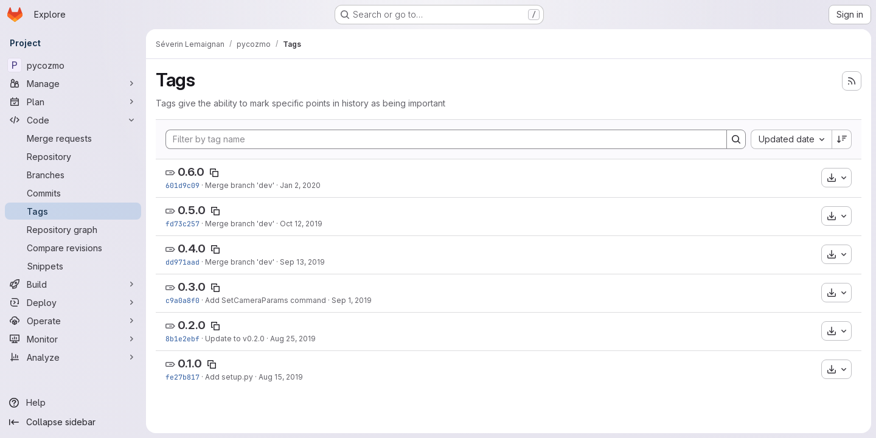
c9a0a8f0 (182, 300)
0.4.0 (192, 248)
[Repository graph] (73, 229)
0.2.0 (192, 325)
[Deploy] (73, 302)
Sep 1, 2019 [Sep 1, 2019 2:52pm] (352, 300)
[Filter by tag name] (446, 139)
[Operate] (73, 320)
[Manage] (73, 83)
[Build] (73, 284)
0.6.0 (191, 172)
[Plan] (73, 101)
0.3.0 (192, 287)
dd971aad (182, 261)
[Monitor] (73, 338)
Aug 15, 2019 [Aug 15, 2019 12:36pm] (281, 376)
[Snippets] (73, 265)
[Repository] (73, 156)
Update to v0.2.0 (235, 338)
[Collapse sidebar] (73, 422)
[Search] (736, 139)
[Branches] (73, 174)
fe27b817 (182, 376)
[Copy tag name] (214, 172)
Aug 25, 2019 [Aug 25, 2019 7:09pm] (293, 338)
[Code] (73, 119)
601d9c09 (182, 185)
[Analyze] (73, 357)
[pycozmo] (73, 65)
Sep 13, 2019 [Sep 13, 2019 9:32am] (302, 261)
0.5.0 (192, 210)
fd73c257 (182, 223)
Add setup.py (229, 376)
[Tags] (73, 211)
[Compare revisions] (73, 247)
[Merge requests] (73, 138)
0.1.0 (190, 363)
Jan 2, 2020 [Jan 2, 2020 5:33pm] (300, 185)
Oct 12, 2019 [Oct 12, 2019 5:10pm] (301, 223)
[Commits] (73, 192)
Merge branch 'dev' (239, 185)
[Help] (73, 402)
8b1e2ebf (182, 338)
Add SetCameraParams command (265, 300)
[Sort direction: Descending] (842, 139)
